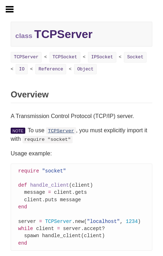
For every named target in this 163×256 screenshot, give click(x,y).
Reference (50, 69)
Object (85, 69)
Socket (135, 57)
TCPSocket (65, 57)
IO (21, 69)
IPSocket (102, 57)
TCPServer (26, 57)
